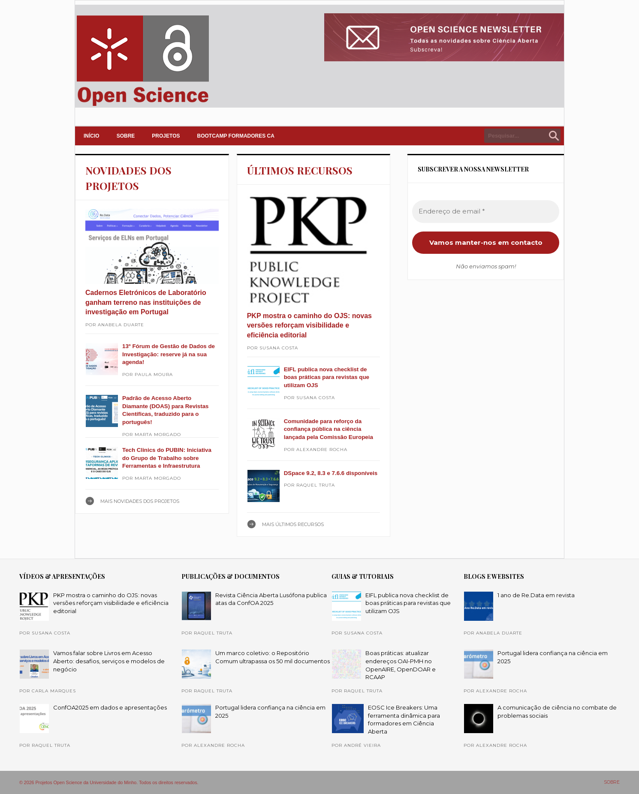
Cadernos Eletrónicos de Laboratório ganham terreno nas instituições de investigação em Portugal (145, 302)
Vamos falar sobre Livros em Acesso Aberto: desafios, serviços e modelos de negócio (109, 661)
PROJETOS (166, 136)
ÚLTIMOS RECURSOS (300, 170)
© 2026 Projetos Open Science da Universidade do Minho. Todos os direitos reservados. (109, 782)
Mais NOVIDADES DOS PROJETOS (139, 501)
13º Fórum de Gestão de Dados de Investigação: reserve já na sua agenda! (168, 354)
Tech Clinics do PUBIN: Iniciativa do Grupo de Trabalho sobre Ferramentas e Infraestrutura (166, 458)
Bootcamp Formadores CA (235, 136)
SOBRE (126, 136)
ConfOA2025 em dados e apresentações (110, 707)
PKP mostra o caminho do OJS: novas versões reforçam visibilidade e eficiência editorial (309, 325)
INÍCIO (91, 136)
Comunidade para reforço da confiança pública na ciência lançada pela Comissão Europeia (328, 429)
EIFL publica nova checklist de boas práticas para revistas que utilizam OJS (326, 377)
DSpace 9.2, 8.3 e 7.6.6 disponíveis (331, 473)
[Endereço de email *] (485, 211)
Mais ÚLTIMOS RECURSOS (293, 524)
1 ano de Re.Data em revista (536, 595)
